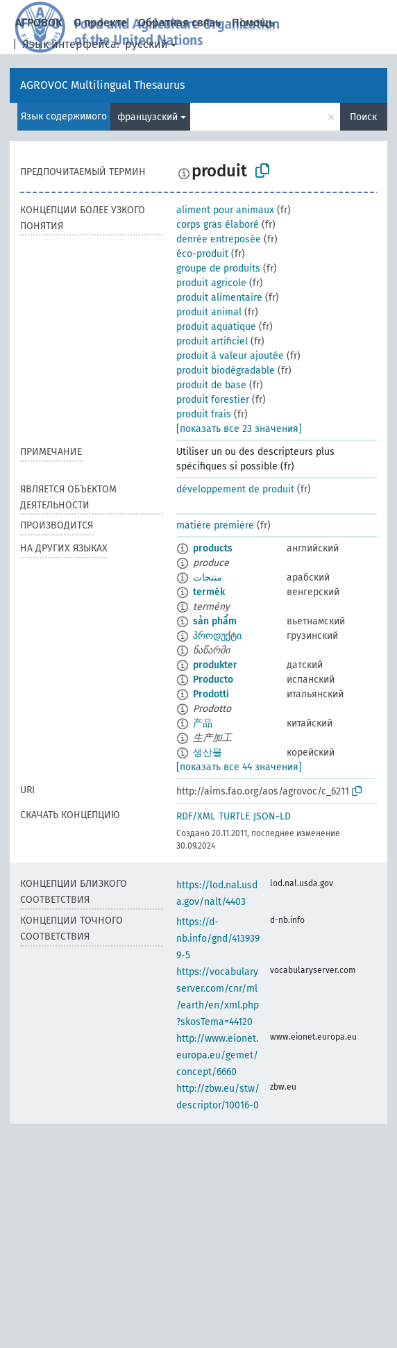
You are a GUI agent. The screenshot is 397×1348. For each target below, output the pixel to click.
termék (209, 592)
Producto (213, 679)
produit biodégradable (225, 370)
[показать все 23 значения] (239, 429)
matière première (215, 525)
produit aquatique (216, 327)
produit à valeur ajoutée (230, 356)
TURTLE (234, 816)
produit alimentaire (219, 297)
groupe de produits (218, 268)
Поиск (363, 117)
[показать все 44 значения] (239, 767)
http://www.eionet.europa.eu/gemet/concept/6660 (217, 1055)
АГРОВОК (38, 22)
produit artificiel (212, 341)
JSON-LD (272, 816)
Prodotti (211, 694)
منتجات (207, 577)
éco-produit (202, 254)
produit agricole (211, 283)
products (213, 548)
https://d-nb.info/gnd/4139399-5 (218, 938)
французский (147, 117)
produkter (215, 665)
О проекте (100, 22)
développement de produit (235, 489)
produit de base (211, 385)
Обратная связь (179, 22)
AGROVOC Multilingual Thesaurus (102, 85)
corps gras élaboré (217, 225)
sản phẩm (215, 621)
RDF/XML (195, 816)
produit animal (209, 312)
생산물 (207, 752)
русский (146, 44)
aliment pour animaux (225, 210)
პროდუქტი (217, 636)
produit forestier (212, 400)
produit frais (203, 414)
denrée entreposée (218, 239)
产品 (202, 723)
